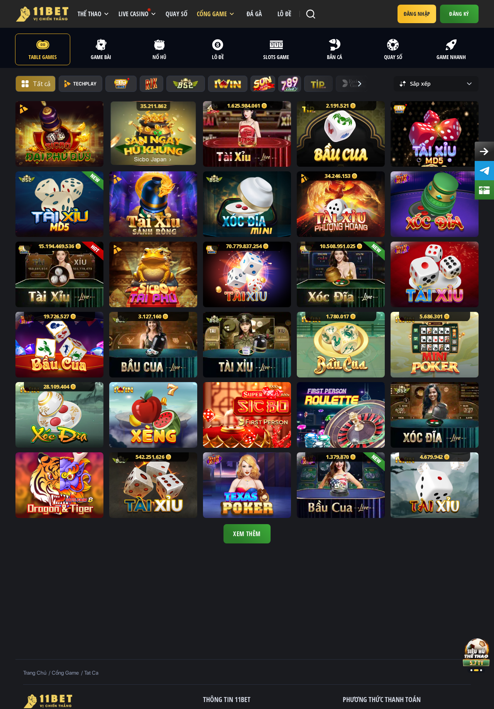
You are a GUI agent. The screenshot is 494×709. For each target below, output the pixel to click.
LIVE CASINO (134, 13)
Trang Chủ (34, 673)
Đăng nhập (417, 13)
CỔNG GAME (212, 14)
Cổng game (66, 673)
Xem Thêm (247, 534)
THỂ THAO (90, 14)
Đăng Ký (459, 13)
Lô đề (284, 14)
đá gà (254, 14)
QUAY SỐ (177, 14)
